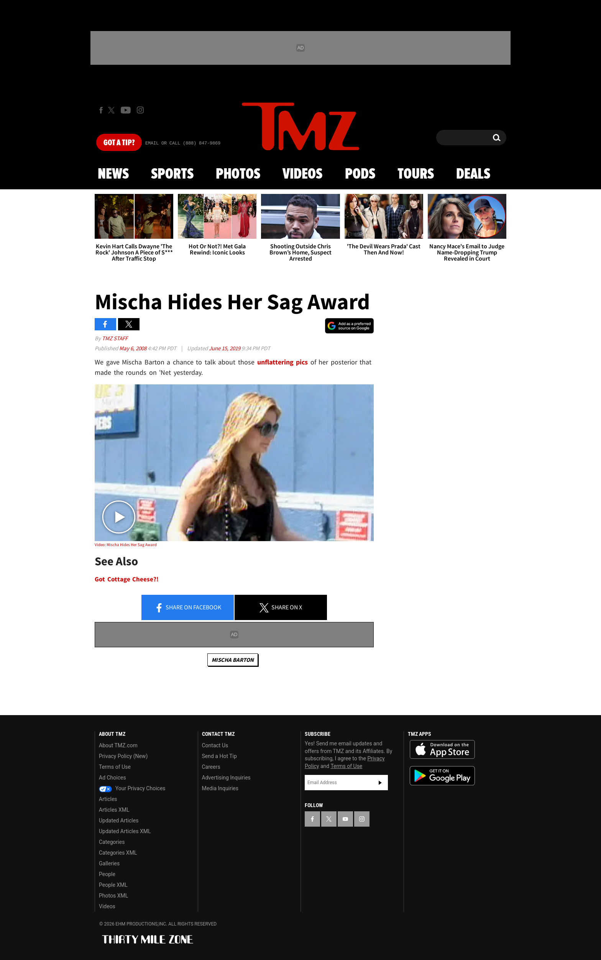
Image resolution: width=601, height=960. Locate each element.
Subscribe (380, 782)
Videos (302, 174)
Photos (238, 174)
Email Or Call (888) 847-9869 (182, 143)
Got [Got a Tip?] (119, 143)
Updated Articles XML (125, 831)
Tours (415, 174)
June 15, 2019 (225, 348)
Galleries (109, 863)
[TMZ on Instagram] (140, 110)
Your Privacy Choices (132, 788)
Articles (108, 799)
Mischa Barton (233, 659)
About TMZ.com (118, 745)
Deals (473, 174)
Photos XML (113, 896)
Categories (112, 842)
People (107, 874)
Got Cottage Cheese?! (127, 579)
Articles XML (114, 810)
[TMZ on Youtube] (126, 110)
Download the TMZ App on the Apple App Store (442, 749)
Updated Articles (118, 820)
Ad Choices (112, 778)
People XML (113, 885)
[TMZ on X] (112, 110)
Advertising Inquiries (226, 778)
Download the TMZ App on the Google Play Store (442, 776)
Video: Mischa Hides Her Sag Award (126, 544)
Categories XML (118, 853)
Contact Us (215, 745)
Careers (211, 767)
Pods (360, 174)
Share (187, 607)
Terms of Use (115, 767)
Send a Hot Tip (219, 756)
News (113, 174)
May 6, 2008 (133, 348)
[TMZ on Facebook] (101, 110)
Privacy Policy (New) (123, 756)
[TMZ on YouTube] (345, 819)
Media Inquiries (220, 788)
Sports (172, 174)
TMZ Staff (115, 338)
